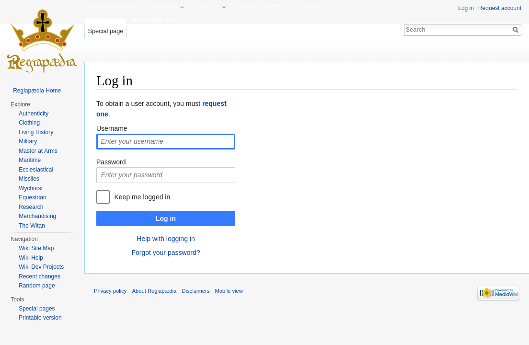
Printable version (40, 317)
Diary (245, 7)
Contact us (106, 19)
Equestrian (32, 197)
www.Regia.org (113, 7)
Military (28, 141)
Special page (105, 30)
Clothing (29, 122)
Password (111, 162)
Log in (166, 218)
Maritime (30, 160)
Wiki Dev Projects (41, 267)
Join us (311, 7)
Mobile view (228, 291)
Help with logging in (166, 238)
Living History (36, 132)
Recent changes (39, 276)
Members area (155, 19)
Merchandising (37, 216)
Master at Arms (38, 151)
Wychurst (31, 188)
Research (31, 207)
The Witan (32, 225)
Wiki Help (31, 257)
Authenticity (33, 113)
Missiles (29, 178)
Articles (277, 7)
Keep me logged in (142, 197)
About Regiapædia (154, 291)
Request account (499, 8)
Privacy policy (110, 291)
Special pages (37, 308)
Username (111, 128)
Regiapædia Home (37, 90)
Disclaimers (195, 291)
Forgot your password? (165, 252)
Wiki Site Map (36, 248)
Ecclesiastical (36, 169)
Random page (37, 285)
